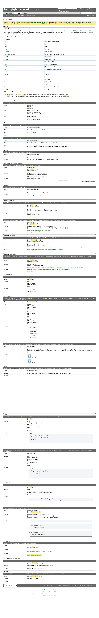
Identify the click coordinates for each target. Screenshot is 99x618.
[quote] (6, 84)
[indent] (6, 56)
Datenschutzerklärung (64, 585)
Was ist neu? (9, 13)
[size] (5, 46)
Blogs (25, 13)
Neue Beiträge (9, 15)
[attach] (6, 89)
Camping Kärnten (42, 589)
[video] (6, 74)
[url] (5, 61)
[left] (5, 54)
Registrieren (89, 9)
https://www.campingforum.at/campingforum (38, 230)
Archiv (57, 585)
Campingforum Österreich (33, 232)
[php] (5, 79)
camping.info (51, 585)
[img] (5, 71)
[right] (8, 54)
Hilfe (81, 9)
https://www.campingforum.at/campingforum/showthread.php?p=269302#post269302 (48, 269)
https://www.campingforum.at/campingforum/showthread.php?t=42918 (45, 249)
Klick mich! (30, 251)
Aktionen (23, 15)
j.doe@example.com (32, 213)
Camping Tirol (49, 589)
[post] (5, 66)
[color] (5, 44)
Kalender (18, 15)
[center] (13, 54)
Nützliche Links (30, 15)
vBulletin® (47, 591)
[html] (5, 82)
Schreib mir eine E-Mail (33, 214)
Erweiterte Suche (90, 15)
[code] (5, 77)
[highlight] (6, 51)
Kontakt (46, 585)
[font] (5, 49)
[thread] (6, 64)
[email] (6, 59)
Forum (18, 13)
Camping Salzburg (56, 589)
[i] (6, 41)
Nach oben (92, 585)
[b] (5, 41)
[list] (5, 69)
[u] (8, 41)
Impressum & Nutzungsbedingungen (80, 585)
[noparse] (6, 87)
